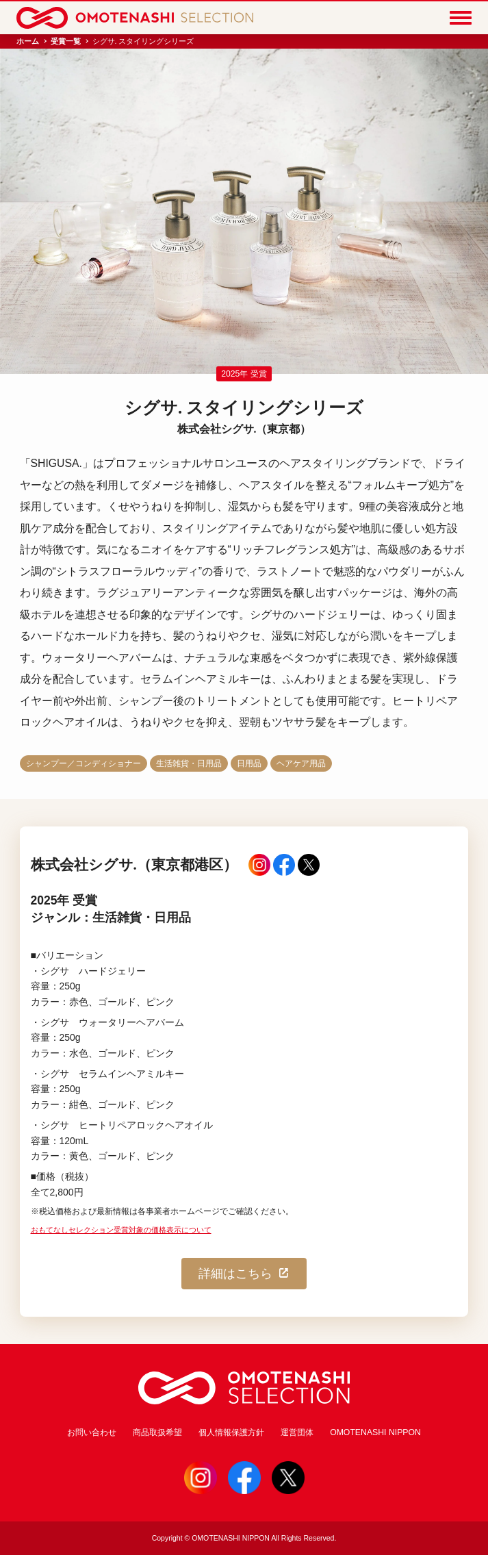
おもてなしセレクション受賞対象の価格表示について (121, 1230)
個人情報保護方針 (231, 1432)
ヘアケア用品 (301, 763)
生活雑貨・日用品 (189, 763)
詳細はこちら (244, 1273)
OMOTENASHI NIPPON (375, 1432)
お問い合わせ (91, 1432)
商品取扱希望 (157, 1432)
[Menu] (461, 18)
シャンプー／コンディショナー (83, 763)
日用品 (249, 763)
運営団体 (297, 1432)
